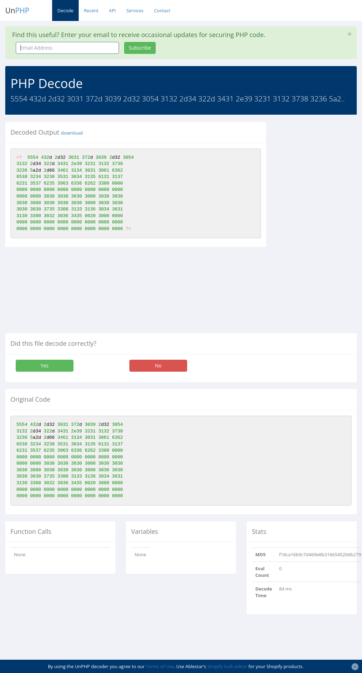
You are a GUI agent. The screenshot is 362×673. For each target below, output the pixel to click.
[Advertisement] (319, 227)
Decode (65, 10)
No (158, 365)
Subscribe (140, 47)
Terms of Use (160, 666)
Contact (162, 10)
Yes (44, 365)
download (72, 133)
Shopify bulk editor (227, 666)
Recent (91, 10)
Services (134, 10)
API (112, 10)
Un (17, 10)
